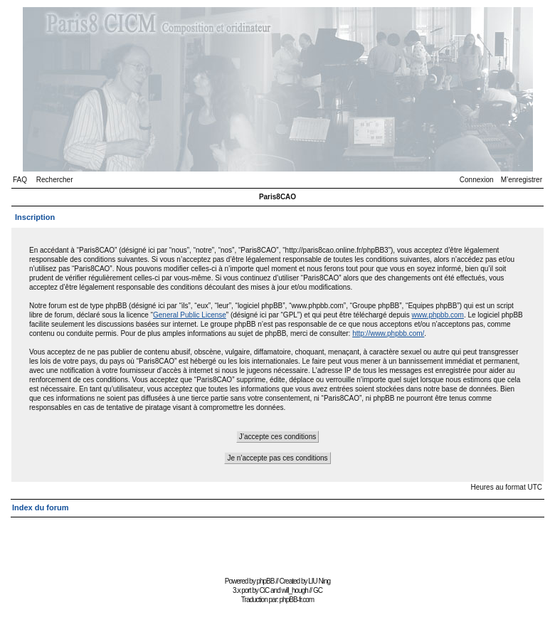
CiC (265, 590)
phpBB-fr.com (297, 600)
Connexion (477, 180)
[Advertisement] (277, 541)
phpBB (265, 581)
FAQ (20, 180)
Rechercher (54, 180)
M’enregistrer (521, 180)
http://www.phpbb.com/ (388, 333)
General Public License (189, 315)
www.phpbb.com (438, 315)
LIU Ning (319, 581)
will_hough (295, 590)
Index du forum (40, 507)
